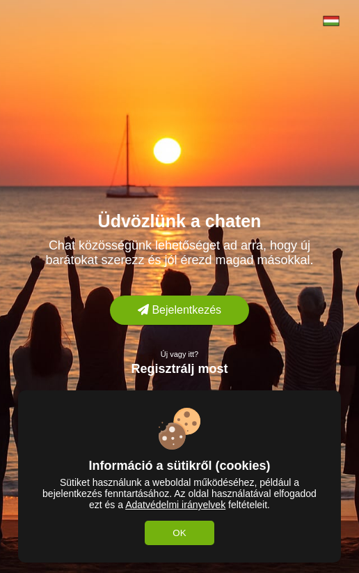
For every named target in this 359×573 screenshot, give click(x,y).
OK (179, 533)
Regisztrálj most (179, 369)
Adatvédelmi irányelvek (175, 504)
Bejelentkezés (179, 310)
